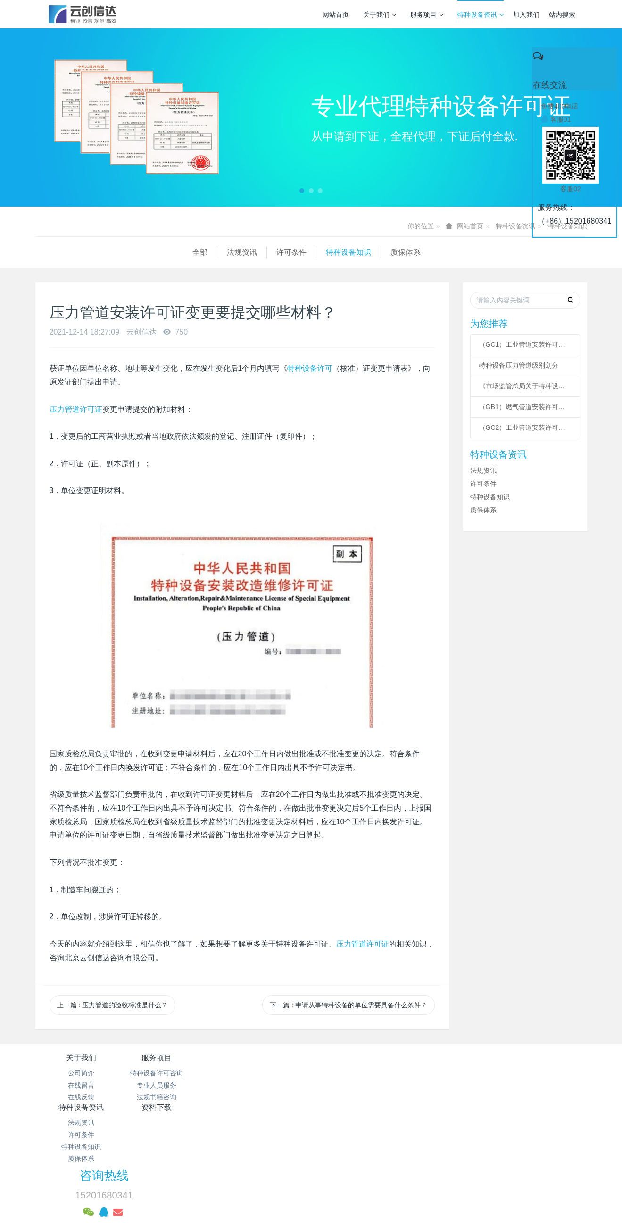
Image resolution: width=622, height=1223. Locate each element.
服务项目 (426, 14)
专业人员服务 (173, 1085)
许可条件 (134, 252)
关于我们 (379, 14)
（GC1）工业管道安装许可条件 (525, 344)
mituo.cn (370, 1183)
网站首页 (336, 14)
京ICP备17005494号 (401, 1135)
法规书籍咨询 (173, 1097)
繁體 (311, 1200)
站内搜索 (562, 14)
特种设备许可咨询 (173, 1073)
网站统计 (311, 1159)
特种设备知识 (191, 252)
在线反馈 (81, 1097)
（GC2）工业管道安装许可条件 (525, 427)
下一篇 (348, 1005)
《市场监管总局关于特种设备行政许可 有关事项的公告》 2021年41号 (525, 386)
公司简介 (81, 1073)
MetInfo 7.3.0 (296, 1183)
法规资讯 (85, 252)
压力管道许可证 (76, 409)
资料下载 (357, 1058)
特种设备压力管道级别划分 (518, 365)
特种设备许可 (309, 368)
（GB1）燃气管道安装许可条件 (525, 406)
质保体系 (248, 252)
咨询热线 (472, 1064)
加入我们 (526, 14)
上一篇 (112, 1005)
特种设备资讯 (480, 14)
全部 (42, 252)
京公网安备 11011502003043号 (311, 1147)
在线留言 (81, 1085)
